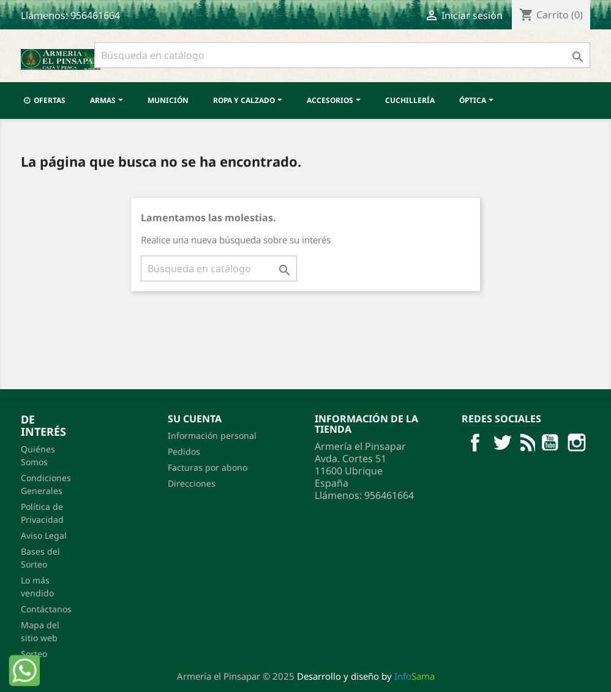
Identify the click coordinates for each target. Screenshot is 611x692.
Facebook (475, 442)
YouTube (550, 442)
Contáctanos (46, 609)
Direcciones (192, 483)
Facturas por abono (207, 467)
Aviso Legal (44, 535)
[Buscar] (342, 55)
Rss (526, 442)
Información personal (212, 435)
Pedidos (184, 451)
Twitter (502, 442)
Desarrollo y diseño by (366, 676)
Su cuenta (195, 418)
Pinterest (576, 442)
